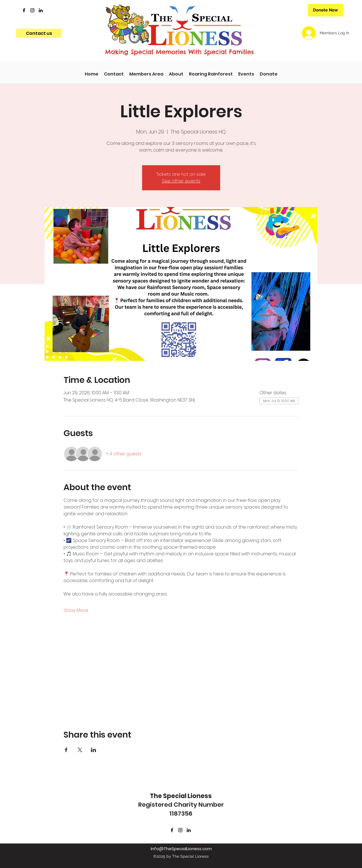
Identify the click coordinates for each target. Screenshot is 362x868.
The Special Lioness (181, 796)
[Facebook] (24, 10)
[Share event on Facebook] (66, 750)
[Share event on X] (79, 750)
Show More (76, 610)
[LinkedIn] (40, 10)
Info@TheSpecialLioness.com (181, 849)
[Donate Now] (325, 10)
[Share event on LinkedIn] (93, 750)
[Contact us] (39, 33)
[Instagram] (32, 10)
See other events (181, 181)
